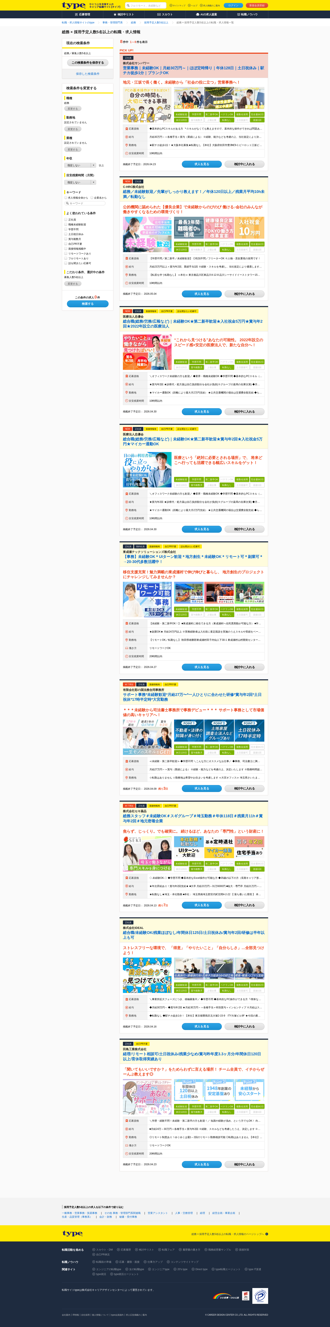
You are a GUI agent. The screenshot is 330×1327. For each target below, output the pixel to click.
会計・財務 (105, 1216)
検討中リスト (146, 1249)
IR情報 (76, 1315)
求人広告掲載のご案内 (136, 1315)
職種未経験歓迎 (77, 224)
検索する (88, 303)
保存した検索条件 (88, 73)
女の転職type (136, 1269)
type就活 (101, 1274)
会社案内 (66, 1315)
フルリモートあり (78, 258)
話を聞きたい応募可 (79, 263)
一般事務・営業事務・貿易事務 (79, 1213)
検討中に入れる (244, 164)
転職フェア (168, 1249)
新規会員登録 (257, 5)
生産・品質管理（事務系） (77, 1216)
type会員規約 (117, 1315)
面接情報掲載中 (77, 248)
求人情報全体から (78, 197)
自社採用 (85, 1315)
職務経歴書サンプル (219, 1249)
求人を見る (201, 164)
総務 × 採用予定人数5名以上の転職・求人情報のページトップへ (228, 1234)
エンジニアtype (160, 1269)
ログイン (233, 5)
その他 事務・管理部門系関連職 (122, 1213)
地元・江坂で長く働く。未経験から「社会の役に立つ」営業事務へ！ (181, 82)
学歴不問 (73, 229)
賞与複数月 (74, 239)
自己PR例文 (103, 1254)
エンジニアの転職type (108, 1269)
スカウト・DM (104, 1249)
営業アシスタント (158, 1213)
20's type (182, 1269)
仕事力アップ (155, 1261)
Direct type (202, 1269)
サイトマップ (179, 5)
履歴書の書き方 (191, 1249)
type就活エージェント (126, 1274)
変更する (73, 108)
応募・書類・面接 (129, 1261)
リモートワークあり (79, 253)
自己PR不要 (75, 243)
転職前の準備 (103, 1261)
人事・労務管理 (184, 1213)
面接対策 (244, 1249)
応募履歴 (126, 1249)
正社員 (72, 219)
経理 (202, 1213)
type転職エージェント (228, 1269)
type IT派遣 (255, 1269)
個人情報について (100, 1315)
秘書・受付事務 (128, 1216)
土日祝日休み (76, 234)
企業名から (100, 197)
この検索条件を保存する (88, 62)
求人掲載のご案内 (211, 5)
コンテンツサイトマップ (184, 1261)
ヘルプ (194, 5)
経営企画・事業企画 (223, 1213)
